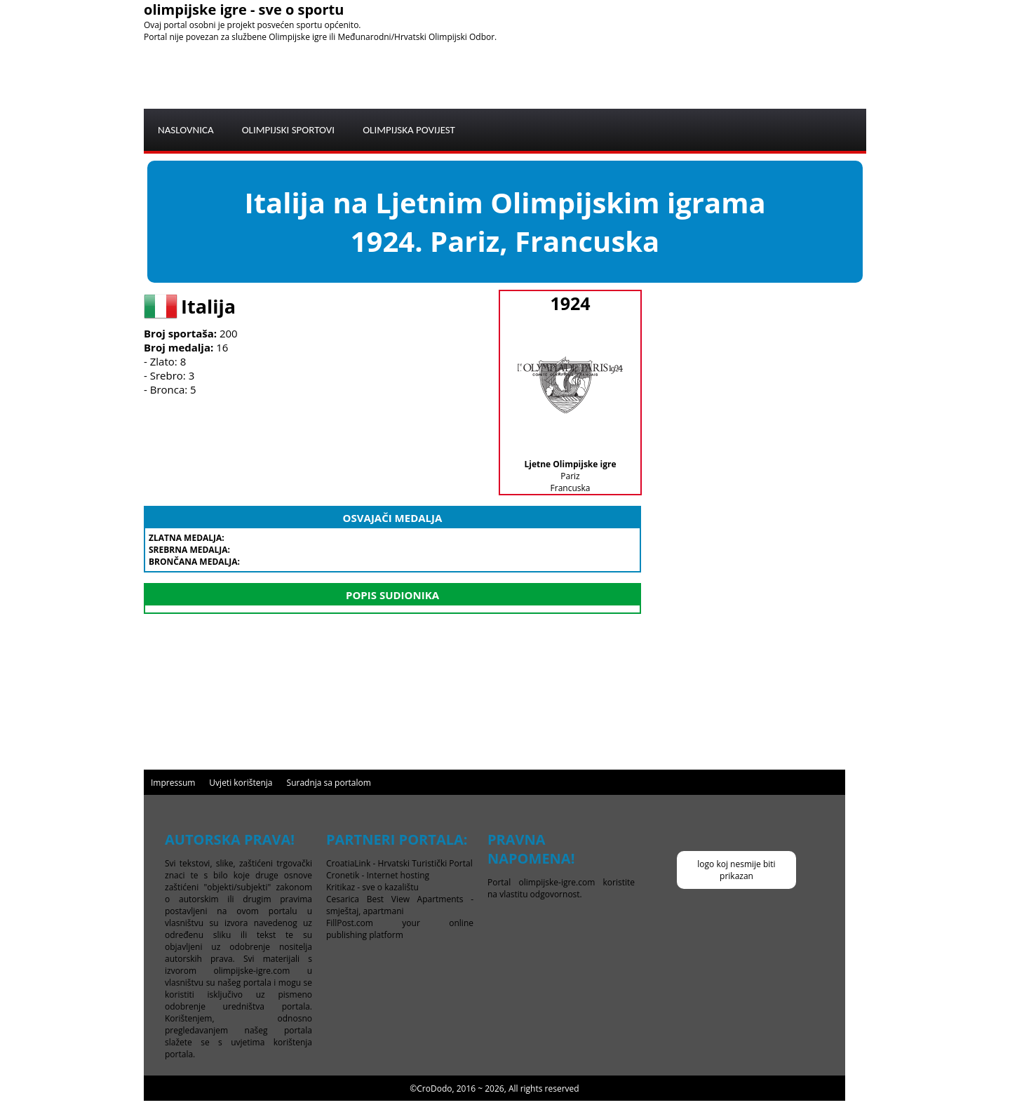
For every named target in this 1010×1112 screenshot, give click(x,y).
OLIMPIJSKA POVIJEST (409, 129)
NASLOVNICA (186, 129)
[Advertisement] (611, 74)
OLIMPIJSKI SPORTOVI (288, 129)
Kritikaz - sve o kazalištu (372, 887)
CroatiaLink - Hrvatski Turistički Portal (399, 863)
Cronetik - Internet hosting (377, 875)
